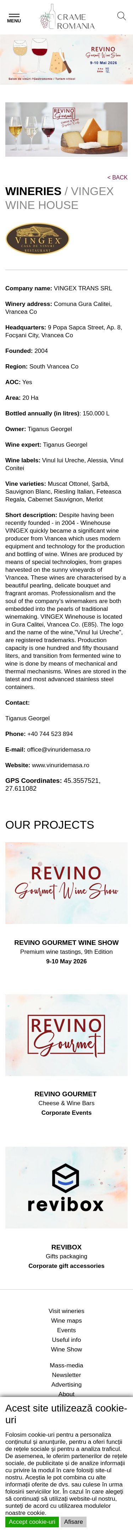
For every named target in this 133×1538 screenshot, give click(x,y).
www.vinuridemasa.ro (60, 765)
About (66, 1394)
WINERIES (33, 191)
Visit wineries (66, 1310)
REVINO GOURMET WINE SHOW (66, 942)
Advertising (66, 1384)
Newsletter (66, 1374)
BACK (117, 177)
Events (66, 1330)
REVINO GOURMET (66, 1094)
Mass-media (66, 1365)
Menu (14, 20)
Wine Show (66, 1349)
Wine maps (66, 1320)
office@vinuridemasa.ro (58, 749)
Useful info (66, 1339)
